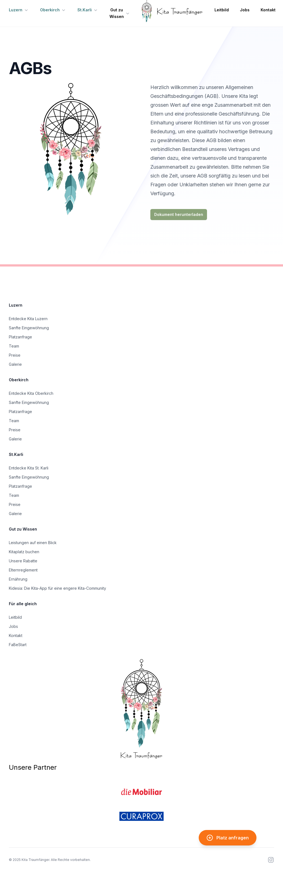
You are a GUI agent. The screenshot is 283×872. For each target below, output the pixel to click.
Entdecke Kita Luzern (28, 318)
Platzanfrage (20, 337)
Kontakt (268, 9)
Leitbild (221, 9)
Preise (14, 355)
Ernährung (18, 579)
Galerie (15, 364)
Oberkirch (53, 10)
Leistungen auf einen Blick (33, 542)
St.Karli (87, 10)
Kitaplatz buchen (24, 551)
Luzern (19, 10)
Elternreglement (23, 570)
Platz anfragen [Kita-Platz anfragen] (227, 837)
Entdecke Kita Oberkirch (31, 393)
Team (14, 346)
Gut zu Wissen (119, 13)
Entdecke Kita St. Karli (28, 468)
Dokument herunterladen (178, 214)
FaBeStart (18, 644)
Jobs (245, 9)
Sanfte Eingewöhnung (29, 327)
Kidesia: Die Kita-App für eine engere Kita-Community (57, 588)
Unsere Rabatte (23, 560)
